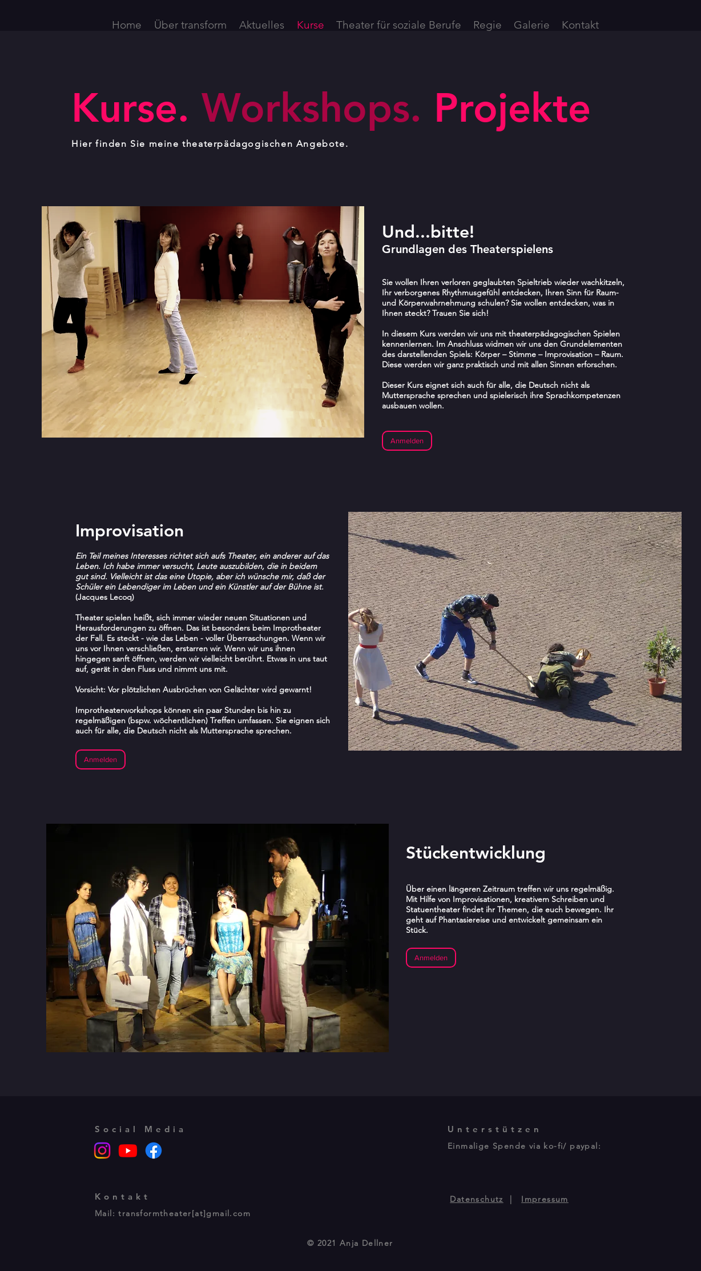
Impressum (545, 1199)
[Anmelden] (407, 441)
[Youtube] (128, 1150)
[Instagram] (102, 1150)
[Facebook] (153, 1150)
